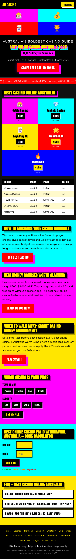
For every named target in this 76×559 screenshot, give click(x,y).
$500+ (37, 405)
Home (8, 530)
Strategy (51, 530)
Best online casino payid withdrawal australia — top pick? (38, 504)
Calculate (11, 463)
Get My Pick (12, 414)
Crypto (41, 391)
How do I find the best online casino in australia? (33, 514)
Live (30, 391)
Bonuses (28, 530)
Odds (68, 530)
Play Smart (14, 359)
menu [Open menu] (67, 4)
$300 (26, 405)
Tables (19, 391)
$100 (16, 405)
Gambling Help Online (28, 546)
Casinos (17, 530)
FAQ (8, 535)
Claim (20, 116)
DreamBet (65, 535)
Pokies (7, 391)
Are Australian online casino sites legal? (28, 494)
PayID (45, 540)
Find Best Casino (18, 257)
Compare (18, 535)
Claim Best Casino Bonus (38, 67)
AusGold (39, 535)
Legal (36, 540)
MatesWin (25, 540)
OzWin (28, 535)
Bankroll (40, 530)
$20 (6, 405)
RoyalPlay (52, 535)
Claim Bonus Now (18, 308)
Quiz (61, 530)
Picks (53, 540)
